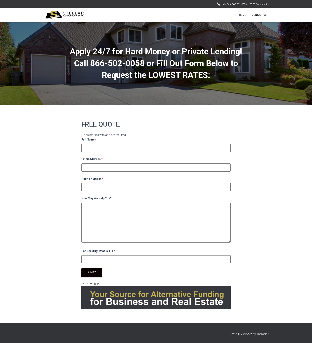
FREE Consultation (259, 4)
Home (242, 15)
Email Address (92, 159)
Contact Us (259, 15)
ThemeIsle (262, 334)
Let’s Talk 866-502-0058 (234, 4)
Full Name (89, 139)
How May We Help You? (96, 198)
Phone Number (92, 178)
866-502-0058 (90, 284)
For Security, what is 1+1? (99, 251)
